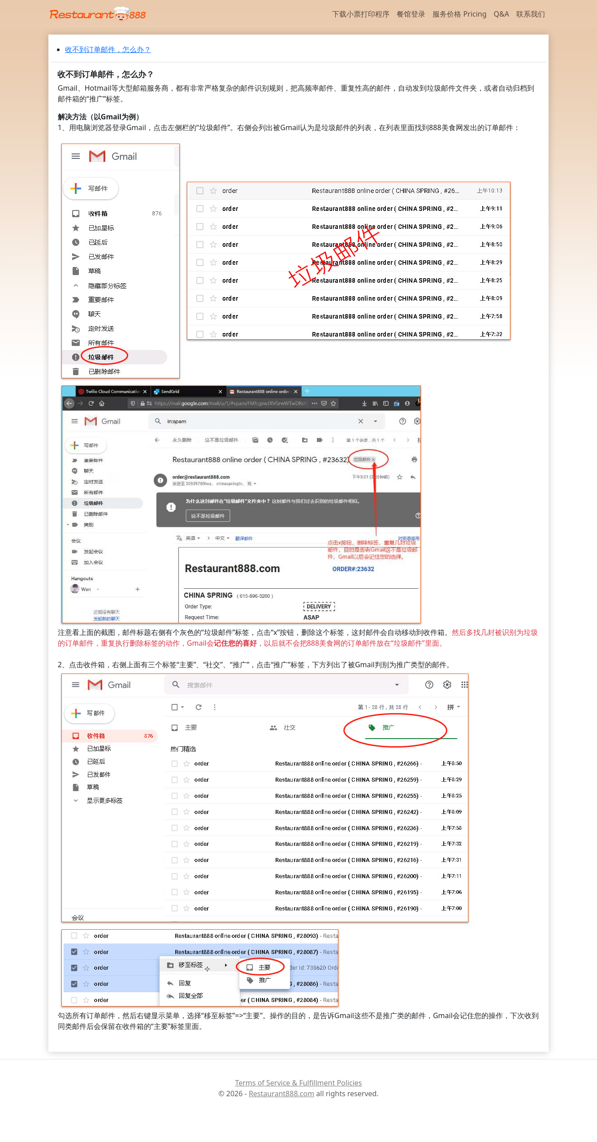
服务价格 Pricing (459, 14)
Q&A (501, 14)
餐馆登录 (411, 14)
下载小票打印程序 (360, 14)
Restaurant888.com (281, 1093)
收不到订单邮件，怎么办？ (108, 49)
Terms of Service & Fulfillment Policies (298, 1083)
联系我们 (530, 14)
